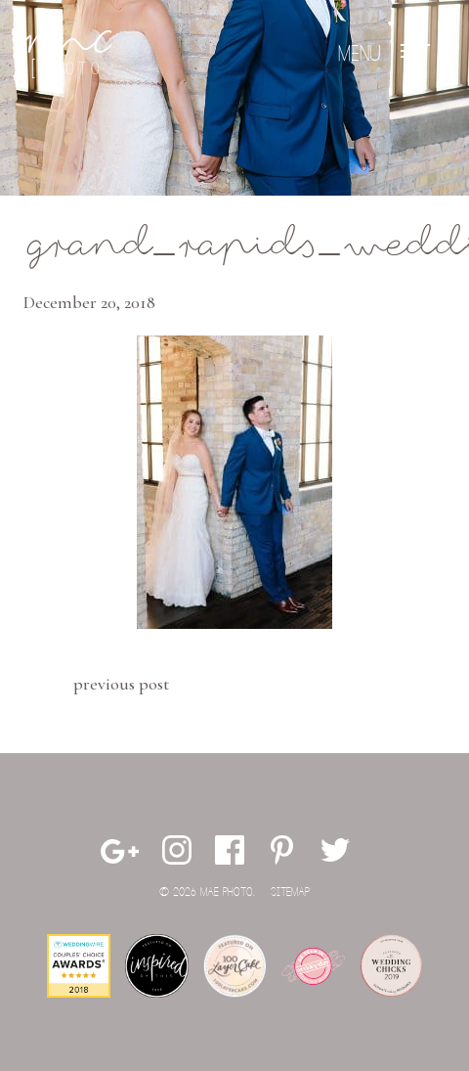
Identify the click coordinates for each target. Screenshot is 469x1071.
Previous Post (121, 683)
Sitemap (290, 892)
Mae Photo (67, 53)
